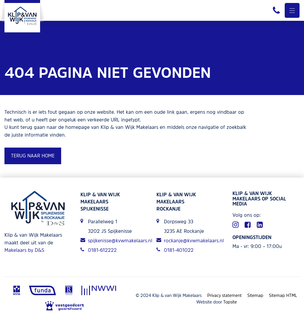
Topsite (230, 302)
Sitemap (255, 295)
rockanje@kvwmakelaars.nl (190, 240)
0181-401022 (175, 250)
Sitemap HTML (283, 295)
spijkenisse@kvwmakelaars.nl (114, 240)
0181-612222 (98, 250)
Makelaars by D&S (24, 250)
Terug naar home (33, 155)
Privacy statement (224, 295)
